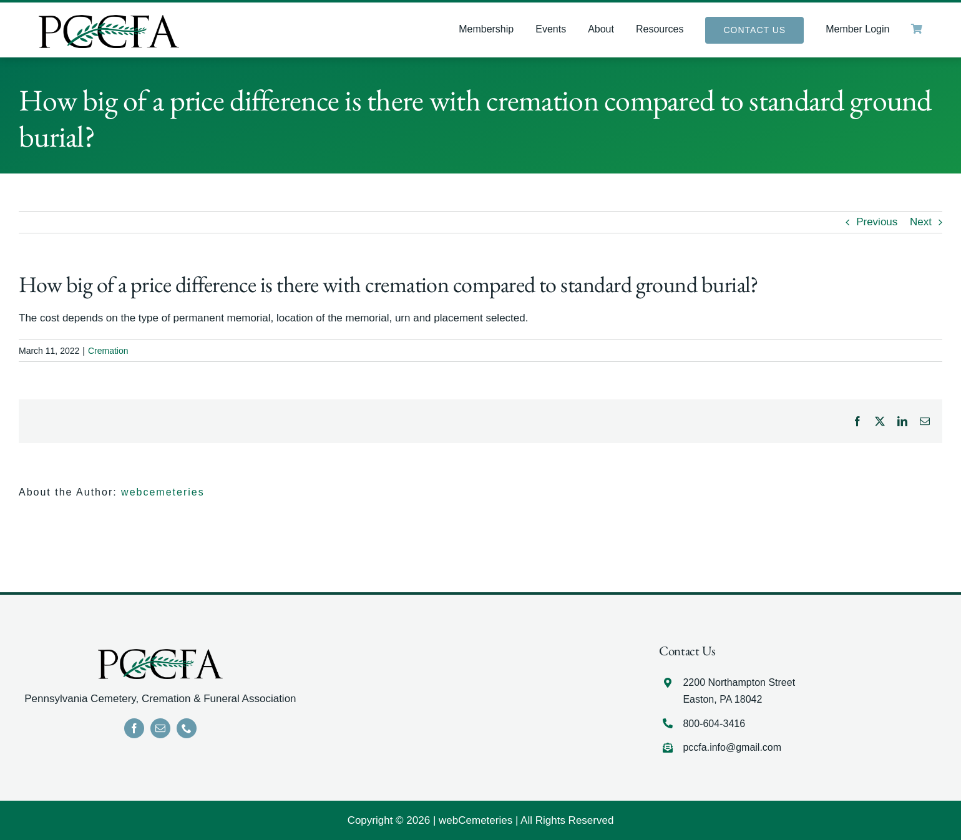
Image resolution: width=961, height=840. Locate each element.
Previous (876, 222)
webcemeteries (163, 492)
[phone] (187, 728)
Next (921, 222)
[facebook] (134, 728)
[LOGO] (109, 20)
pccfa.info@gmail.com (732, 747)
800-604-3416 (714, 723)
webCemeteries (475, 820)
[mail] (160, 728)
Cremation (108, 351)
